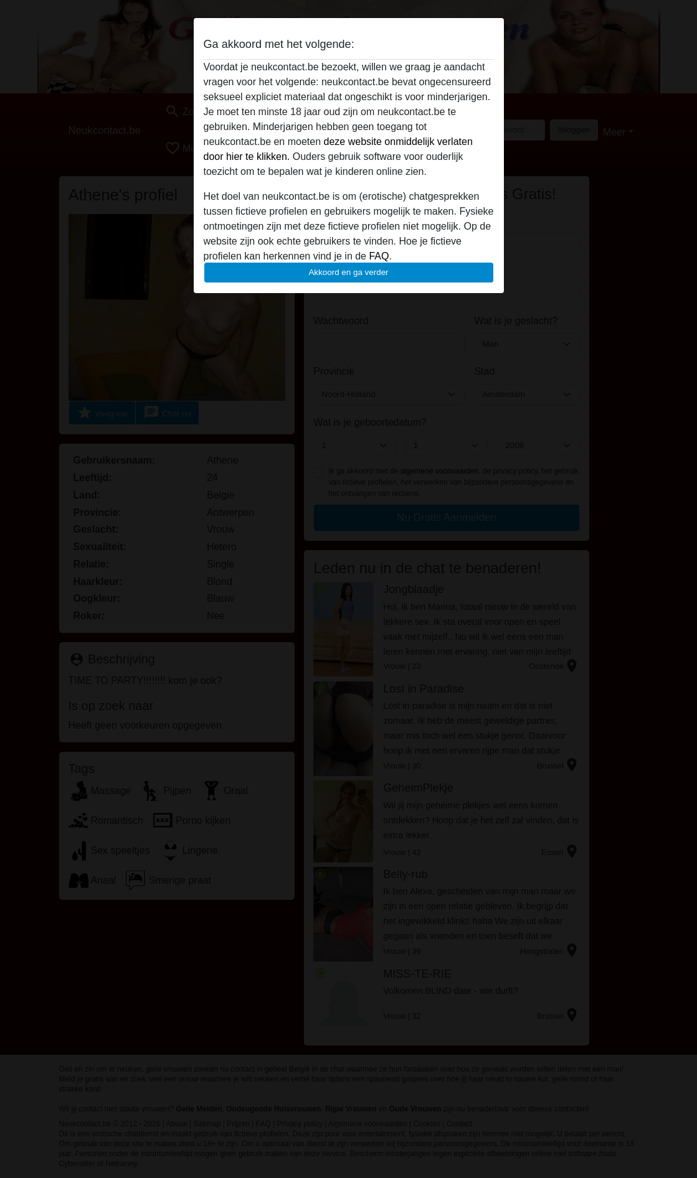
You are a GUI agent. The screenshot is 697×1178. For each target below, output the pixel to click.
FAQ (379, 256)
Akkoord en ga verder (348, 272)
